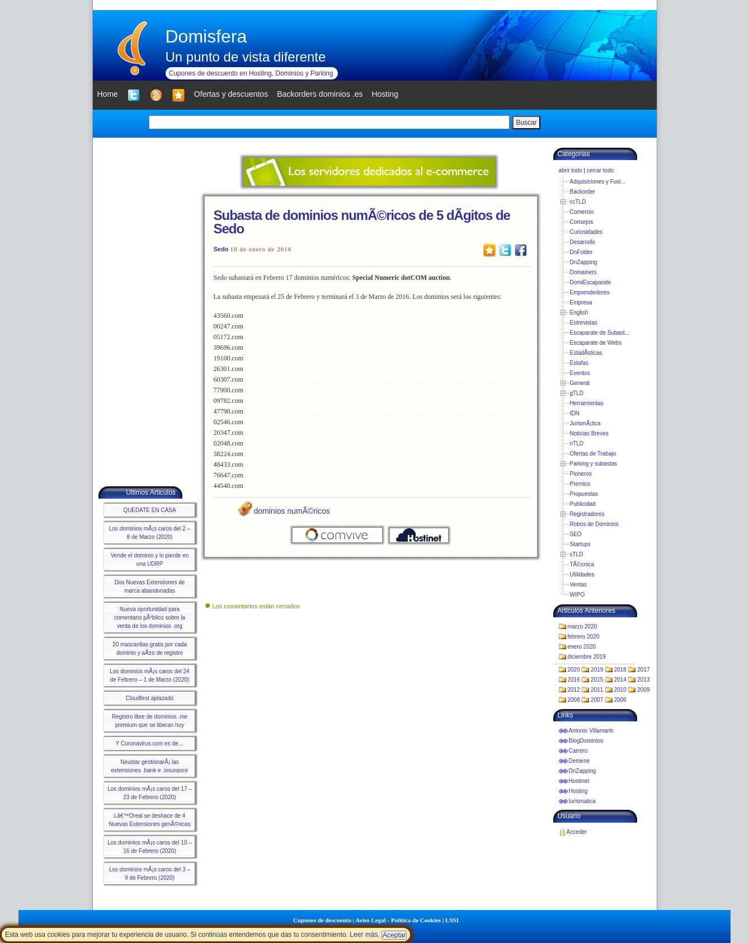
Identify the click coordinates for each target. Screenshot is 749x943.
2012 (574, 690)
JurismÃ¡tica (585, 423)
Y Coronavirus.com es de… (149, 743)
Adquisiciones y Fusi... (598, 182)
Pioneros (581, 474)
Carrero (578, 751)
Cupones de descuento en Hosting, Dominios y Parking (251, 73)
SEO (576, 534)
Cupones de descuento (322, 920)
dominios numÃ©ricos (292, 510)
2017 (643, 670)
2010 (620, 690)
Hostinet (579, 781)
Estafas (579, 363)
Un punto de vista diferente (246, 56)
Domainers (583, 272)
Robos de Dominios (594, 524)
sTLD (576, 554)
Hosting (578, 791)
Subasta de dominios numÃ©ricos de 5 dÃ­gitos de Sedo (362, 222)
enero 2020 (582, 647)
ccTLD (578, 202)
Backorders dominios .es (319, 94)
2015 (597, 680)
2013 (643, 680)
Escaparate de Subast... (600, 333)
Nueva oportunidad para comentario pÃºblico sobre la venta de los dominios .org (149, 617)
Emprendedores (590, 292)
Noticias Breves (589, 433)
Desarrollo (583, 242)
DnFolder (581, 252)
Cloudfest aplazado (150, 698)
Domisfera (206, 36)
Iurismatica (582, 801)
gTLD (576, 393)
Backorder (583, 192)
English (579, 312)
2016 (574, 680)
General (580, 383)
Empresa (581, 302)
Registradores (587, 514)
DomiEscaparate (590, 282)
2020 (574, 670)
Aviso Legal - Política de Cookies (398, 920)
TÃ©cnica (582, 564)
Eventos (580, 373)
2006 (620, 700)
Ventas (578, 584)
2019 (597, 670)
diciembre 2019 (587, 657)
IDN (575, 413)
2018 (620, 670)
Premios (580, 484)
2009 (643, 690)
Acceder (577, 832)
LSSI (452, 920)
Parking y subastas (594, 464)
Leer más (364, 935)
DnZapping (583, 262)
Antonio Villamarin (591, 731)
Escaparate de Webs (596, 343)
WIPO (577, 595)
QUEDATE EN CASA (149, 510)
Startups (580, 544)
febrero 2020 (584, 637)
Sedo (221, 249)
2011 (597, 690)
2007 (597, 700)
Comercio (582, 212)
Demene (579, 761)
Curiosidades (586, 232)
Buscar (526, 122)
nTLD (576, 443)
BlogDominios (586, 741)
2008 (574, 700)
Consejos (581, 222)
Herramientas (587, 403)
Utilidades (582, 574)
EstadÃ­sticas (586, 353)
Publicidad (583, 504)
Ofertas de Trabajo (593, 454)
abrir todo (570, 170)
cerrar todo (600, 170)
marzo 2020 (582, 626)
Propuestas (584, 494)
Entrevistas (583, 323)
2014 (620, 680)
